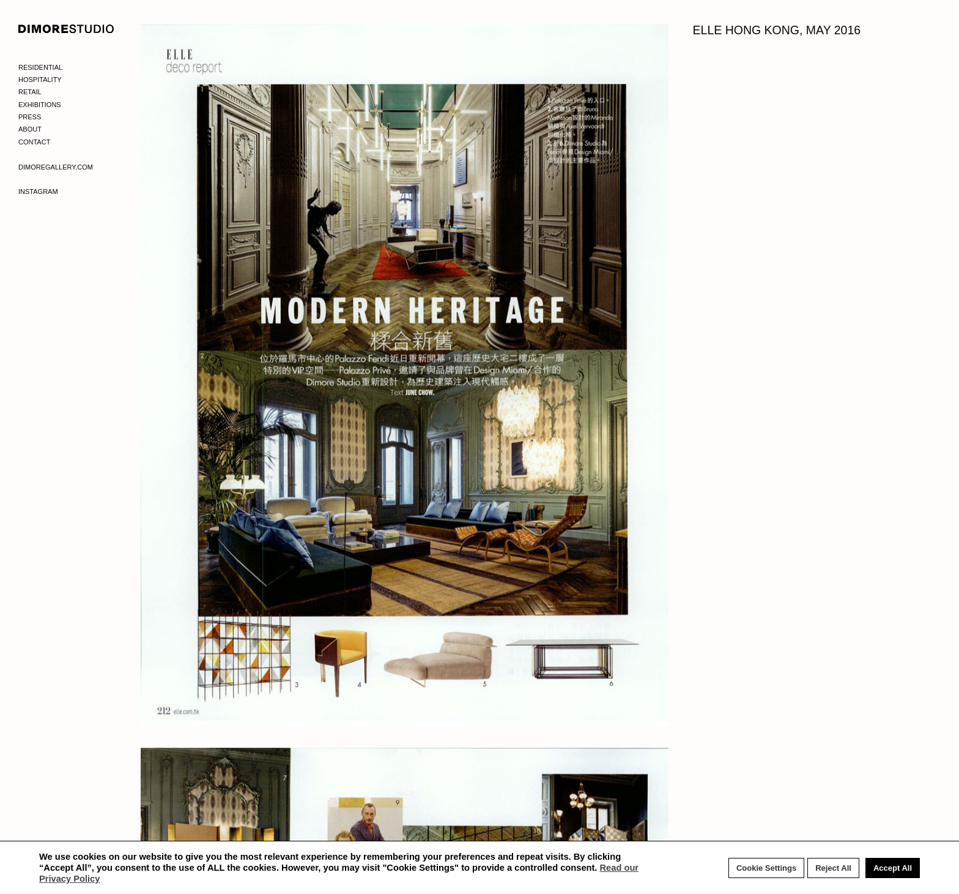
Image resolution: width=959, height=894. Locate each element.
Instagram (38, 191)
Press (29, 117)
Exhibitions (39, 104)
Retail (30, 91)
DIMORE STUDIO (66, 28)
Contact (34, 142)
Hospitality (40, 79)
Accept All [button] (892, 868)
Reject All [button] (833, 868)
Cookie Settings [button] (766, 868)
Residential (40, 67)
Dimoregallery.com (55, 167)
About (30, 129)
